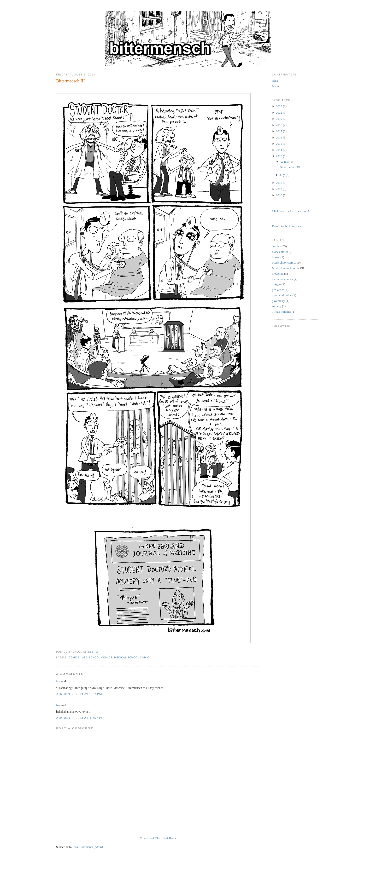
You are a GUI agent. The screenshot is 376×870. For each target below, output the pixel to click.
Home (172, 838)
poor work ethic (282, 295)
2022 (279, 112)
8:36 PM (93, 652)
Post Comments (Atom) (88, 847)
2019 (279, 119)
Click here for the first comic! (290, 211)
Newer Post (147, 838)
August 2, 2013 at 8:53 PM (79, 694)
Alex (275, 80)
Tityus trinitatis (281, 311)
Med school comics (97, 657)
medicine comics (282, 279)
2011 (279, 189)
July (282, 175)
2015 (279, 143)
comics (74, 657)
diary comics (280, 252)
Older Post (161, 838)
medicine (277, 273)
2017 (279, 131)
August (284, 161)
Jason (275, 86)
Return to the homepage (287, 226)
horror (276, 257)
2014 (279, 150)
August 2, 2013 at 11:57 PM (80, 718)
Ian (58, 681)
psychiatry (278, 301)
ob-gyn (276, 284)
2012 (279, 182)
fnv (58, 705)
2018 (279, 125)
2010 (279, 195)
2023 (279, 106)
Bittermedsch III (70, 81)
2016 (279, 137)
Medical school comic (131, 657)
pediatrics (278, 290)
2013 (279, 156)
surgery (276, 306)
